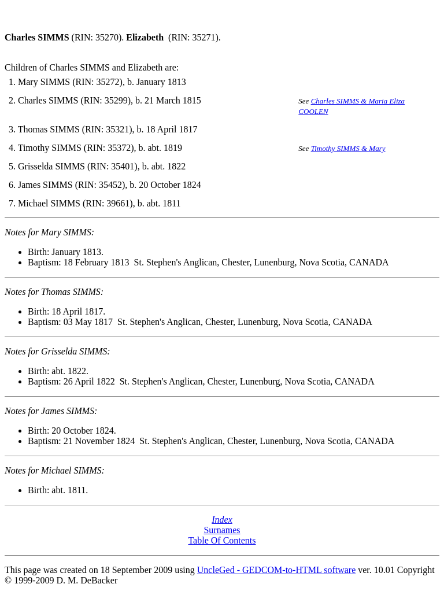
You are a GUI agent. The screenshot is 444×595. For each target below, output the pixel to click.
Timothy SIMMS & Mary (348, 148)
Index (222, 519)
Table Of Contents (222, 540)
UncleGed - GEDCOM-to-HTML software (276, 570)
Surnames (222, 530)
